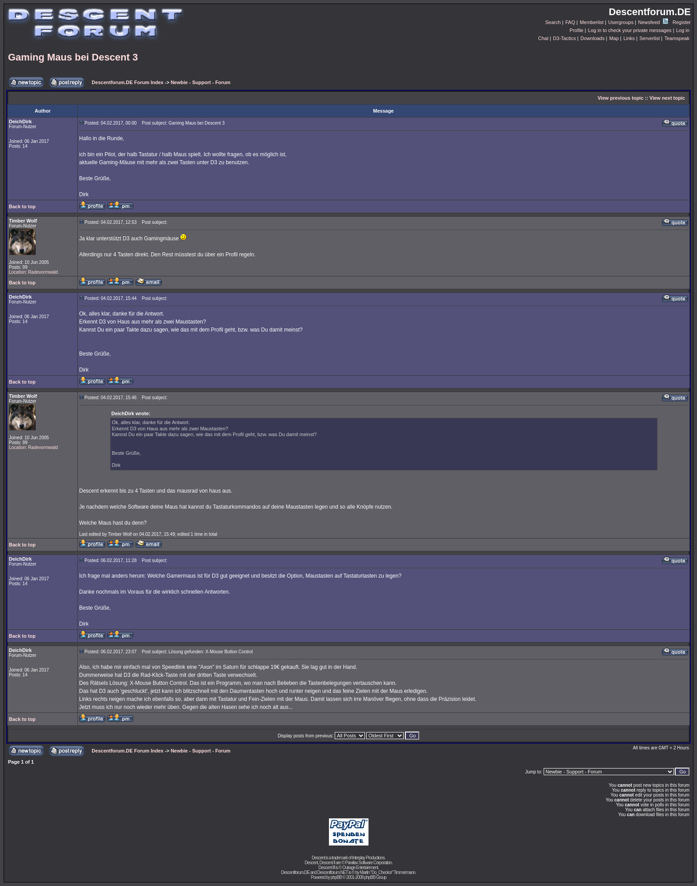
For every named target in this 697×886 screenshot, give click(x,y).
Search (553, 22)
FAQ (570, 22)
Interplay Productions (368, 857)
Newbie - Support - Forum (200, 82)
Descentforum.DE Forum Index (127, 82)
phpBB (336, 877)
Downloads (593, 38)
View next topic (667, 98)
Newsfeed (653, 22)
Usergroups (620, 22)
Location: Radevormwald (33, 272)
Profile (576, 30)
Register (682, 22)
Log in (682, 30)
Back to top (22, 206)
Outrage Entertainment (360, 867)
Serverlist (649, 38)
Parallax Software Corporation (368, 862)
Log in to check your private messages (630, 30)
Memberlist (592, 22)
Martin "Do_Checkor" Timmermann (387, 872)
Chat (543, 38)
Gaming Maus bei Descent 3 (73, 57)
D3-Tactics (564, 38)
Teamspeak (677, 38)
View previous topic (620, 98)
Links (629, 38)
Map (614, 38)
